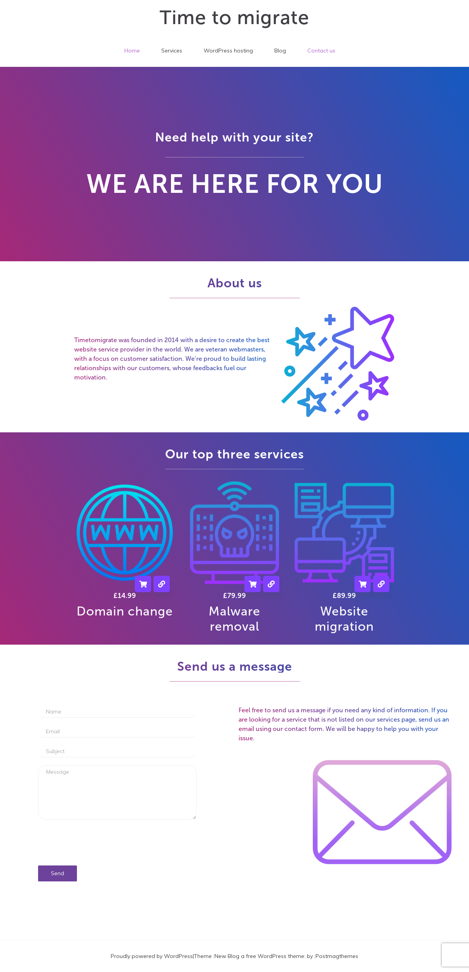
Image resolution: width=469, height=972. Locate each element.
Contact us (321, 50)
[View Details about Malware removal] (271, 584)
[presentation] (117, 842)
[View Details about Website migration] (381, 584)
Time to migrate (234, 17)
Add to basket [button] (143, 584)
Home (132, 50)
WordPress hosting (228, 50)
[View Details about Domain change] (161, 584)
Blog (280, 50)
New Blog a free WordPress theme (259, 956)
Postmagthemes (337, 956)
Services (171, 50)
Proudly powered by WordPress (152, 956)
